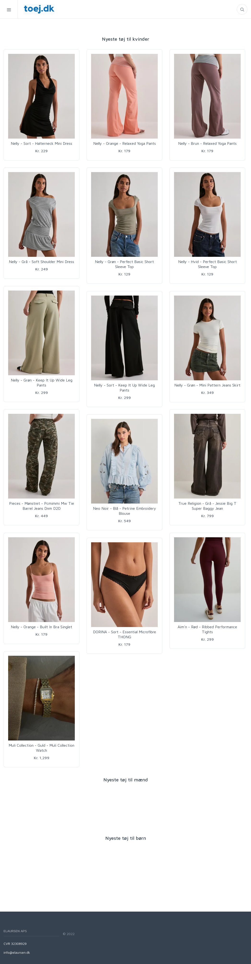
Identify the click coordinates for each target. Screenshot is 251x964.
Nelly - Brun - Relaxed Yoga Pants (207, 143)
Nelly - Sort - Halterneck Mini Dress (41, 143)
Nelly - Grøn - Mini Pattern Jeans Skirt (207, 385)
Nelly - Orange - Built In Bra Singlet (41, 627)
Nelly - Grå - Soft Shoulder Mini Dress (41, 261)
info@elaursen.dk (17, 952)
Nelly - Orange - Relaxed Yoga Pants (124, 143)
